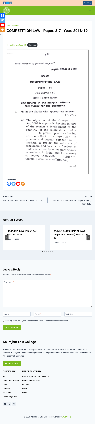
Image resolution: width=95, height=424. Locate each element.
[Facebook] (4, 3)
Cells (5, 384)
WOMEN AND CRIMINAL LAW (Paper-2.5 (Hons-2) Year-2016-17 (71, 234)
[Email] (47, 314)
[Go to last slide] (6, 237)
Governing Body (10, 396)
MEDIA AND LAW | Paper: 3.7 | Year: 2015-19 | (24, 198)
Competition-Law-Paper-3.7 (16, 45)
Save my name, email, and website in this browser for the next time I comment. (36, 321)
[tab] (42, 251)
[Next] (88, 237)
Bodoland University (31, 380)
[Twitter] (13, 184)
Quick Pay (87, 3)
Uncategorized (13, 26)
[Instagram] (10, 3)
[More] (23, 184)
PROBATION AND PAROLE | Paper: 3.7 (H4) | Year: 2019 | (71, 200)
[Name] (17, 314)
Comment (9, 282)
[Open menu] (90, 10)
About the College (11, 380)
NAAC (24, 388)
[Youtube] (18, 184)
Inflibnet (25, 384)
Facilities (7, 392)
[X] (7, 3)
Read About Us (12, 363)
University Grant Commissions (35, 376)
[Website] (78, 314)
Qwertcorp (66, 417)
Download (32, 45)
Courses (6, 388)
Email (38, 314)
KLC (4, 376)
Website (69, 314)
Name (7, 314)
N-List (24, 392)
